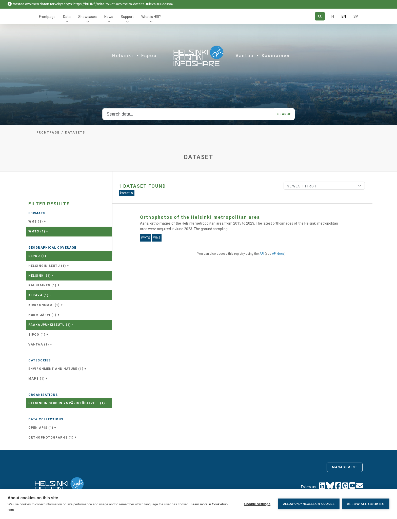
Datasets (75, 132)
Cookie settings (257, 504)
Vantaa (244, 55)
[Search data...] (188, 114)
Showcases (87, 17)
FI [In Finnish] (332, 16)
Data (67, 17)
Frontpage (47, 17)
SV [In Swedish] (355, 16)
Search (284, 114)
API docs (278, 253)
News (108, 17)
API (262, 253)
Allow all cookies (365, 504)
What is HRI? (151, 17)
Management (344, 467)
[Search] (320, 16)
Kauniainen (276, 55)
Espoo (149, 55)
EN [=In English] (344, 16)
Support (127, 17)
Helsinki (122, 55)
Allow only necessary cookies (308, 503)
